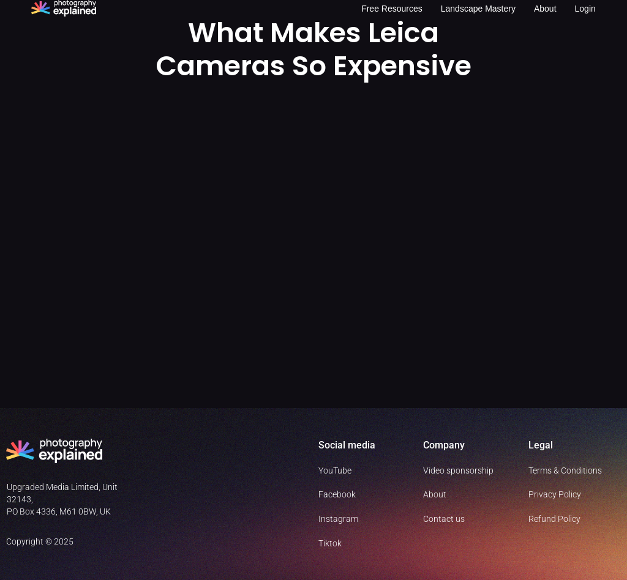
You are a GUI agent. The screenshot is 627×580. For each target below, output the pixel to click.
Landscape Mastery (478, 8)
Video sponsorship (458, 470)
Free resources (391, 8)
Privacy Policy (554, 494)
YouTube (334, 470)
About (545, 8)
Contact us (444, 519)
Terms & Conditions (565, 470)
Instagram (338, 519)
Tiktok (330, 543)
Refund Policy (554, 519)
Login (585, 8)
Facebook (337, 494)
